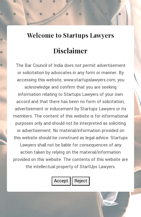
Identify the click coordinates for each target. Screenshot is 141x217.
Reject (80, 181)
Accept (61, 181)
